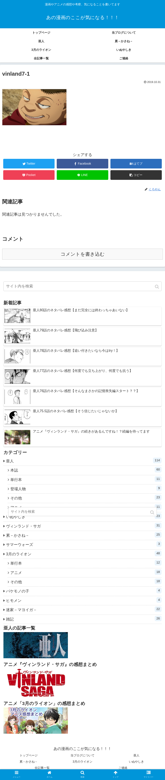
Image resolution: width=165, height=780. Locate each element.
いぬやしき (136, 761)
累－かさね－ (84, 535)
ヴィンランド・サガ (84, 525)
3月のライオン (84, 553)
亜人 (84, 460)
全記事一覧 (42, 767)
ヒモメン (84, 600)
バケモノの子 (84, 590)
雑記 (84, 618)
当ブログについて (82, 755)
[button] (157, 286)
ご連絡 (122, 767)
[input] (82, 286)
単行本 (86, 479)
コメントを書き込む (83, 254)
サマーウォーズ (84, 544)
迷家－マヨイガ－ (84, 609)
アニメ (86, 572)
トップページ (29, 755)
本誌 (86, 469)
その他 (86, 497)
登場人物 (86, 488)
